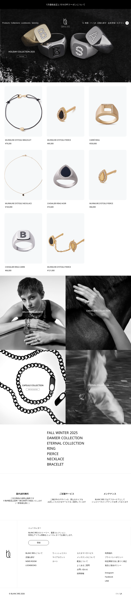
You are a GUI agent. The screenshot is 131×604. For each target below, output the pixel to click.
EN (91, 23)
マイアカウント (58, 557)
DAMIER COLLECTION (65, 437)
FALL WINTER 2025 (62, 432)
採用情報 (80, 573)
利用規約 (108, 553)
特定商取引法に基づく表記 (116, 561)
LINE (107, 581)
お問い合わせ (82, 569)
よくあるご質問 (83, 565)
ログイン (120, 23)
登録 (38, 542)
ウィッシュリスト (59, 553)
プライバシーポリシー (114, 557)
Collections (15, 23)
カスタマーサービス (85, 553)
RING (51, 448)
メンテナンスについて (86, 557)
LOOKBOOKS (30, 565)
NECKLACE (55, 458)
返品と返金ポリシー (113, 565)
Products (6, 23)
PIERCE (53, 453)
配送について (82, 561)
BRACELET (55, 464)
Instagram (109, 573)
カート (55, 561)
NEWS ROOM (31, 561)
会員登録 (112, 23)
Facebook (109, 577)
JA (95, 23)
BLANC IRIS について (34, 553)
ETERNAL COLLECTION (65, 443)
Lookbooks (26, 23)
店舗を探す (102, 23)
